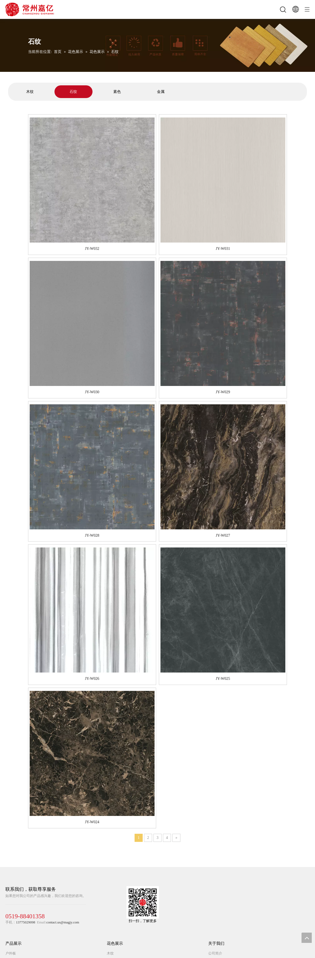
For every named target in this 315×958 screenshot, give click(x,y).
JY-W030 (92, 392)
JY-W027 (223, 535)
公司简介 (215, 953)
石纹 (73, 92)
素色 (117, 92)
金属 (161, 92)
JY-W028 (92, 535)
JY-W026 (92, 679)
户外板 (10, 953)
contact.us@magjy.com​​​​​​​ (62, 922)
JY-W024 (92, 822)
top (307, 938)
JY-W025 (223, 679)
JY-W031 (223, 249)
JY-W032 (92, 249)
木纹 (30, 92)
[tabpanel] (30, 91)
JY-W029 (223, 392)
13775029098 (25, 922)
